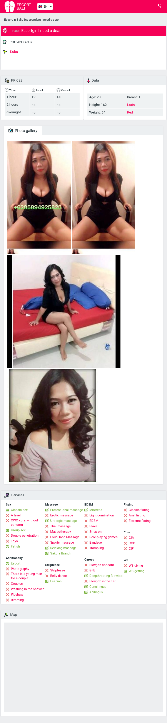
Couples (17, 584)
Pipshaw (17, 594)
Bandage (95, 542)
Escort (15, 563)
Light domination (101, 515)
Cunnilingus (97, 587)
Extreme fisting (139, 521)
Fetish (15, 546)
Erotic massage (61, 515)
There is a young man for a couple (26, 576)
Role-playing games (103, 537)
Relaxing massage (63, 548)
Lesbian (56, 581)
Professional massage (66, 510)
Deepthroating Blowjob (105, 576)
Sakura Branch (60, 553)
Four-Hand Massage (64, 537)
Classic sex (19, 510)
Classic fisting (139, 510)
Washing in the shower (27, 589)
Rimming (17, 600)
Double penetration (24, 536)
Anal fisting (137, 515)
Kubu (10, 52)
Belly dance (58, 576)
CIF (131, 549)
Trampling (96, 548)
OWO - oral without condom (24, 522)
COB (132, 543)
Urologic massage (63, 521)
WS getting (136, 571)
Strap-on (95, 532)
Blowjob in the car (102, 581)
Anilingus (96, 592)
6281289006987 (21, 42)
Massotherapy (60, 532)
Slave (93, 526)
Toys (14, 541)
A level (16, 515)
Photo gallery (22, 130)
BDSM (93, 521)
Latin (131, 105)
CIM (132, 538)
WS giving (136, 566)
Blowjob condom (101, 565)
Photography (20, 569)
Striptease (57, 570)
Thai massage (60, 526)
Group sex (18, 530)
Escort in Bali (13, 19)
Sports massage (62, 542)
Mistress (95, 510)
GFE (92, 570)
